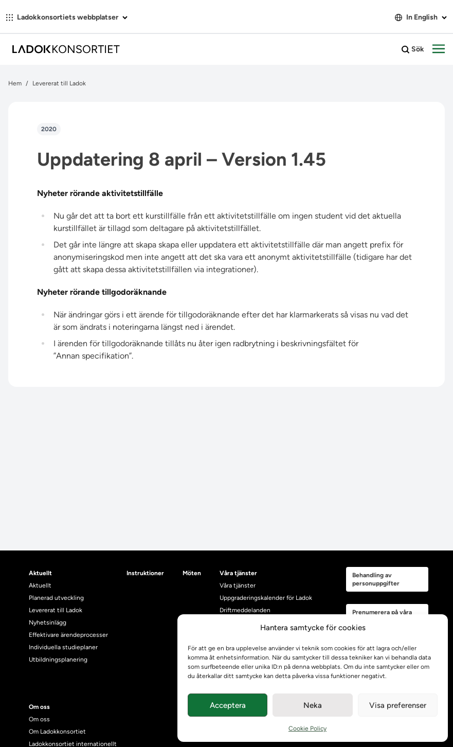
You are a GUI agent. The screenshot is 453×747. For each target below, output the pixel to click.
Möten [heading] (192, 573)
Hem (15, 83)
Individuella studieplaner (64, 647)
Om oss (39, 719)
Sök (413, 49)
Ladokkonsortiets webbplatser (67, 17)
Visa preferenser (397, 705)
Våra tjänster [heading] (238, 573)
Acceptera (228, 705)
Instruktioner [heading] (145, 573)
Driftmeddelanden (245, 610)
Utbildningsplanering (58, 659)
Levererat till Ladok (59, 83)
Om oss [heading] (39, 706)
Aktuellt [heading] (40, 573)
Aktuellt (40, 585)
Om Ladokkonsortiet (57, 731)
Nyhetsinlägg (47, 622)
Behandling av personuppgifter (376, 579)
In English (421, 17)
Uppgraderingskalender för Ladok (266, 597)
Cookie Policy (307, 728)
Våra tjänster (238, 585)
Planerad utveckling (56, 597)
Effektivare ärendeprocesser (68, 634)
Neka (312, 705)
